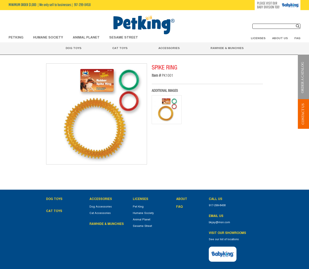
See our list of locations (224, 239)
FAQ (297, 38)
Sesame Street (123, 37)
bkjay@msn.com (219, 222)
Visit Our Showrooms (228, 233)
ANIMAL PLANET (86, 37)
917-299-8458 (217, 205)
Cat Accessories (100, 213)
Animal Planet (141, 219)
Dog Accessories (100, 206)
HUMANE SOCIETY (48, 37)
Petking (16, 37)
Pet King (138, 206)
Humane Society (143, 213)
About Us (280, 38)
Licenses (258, 38)
